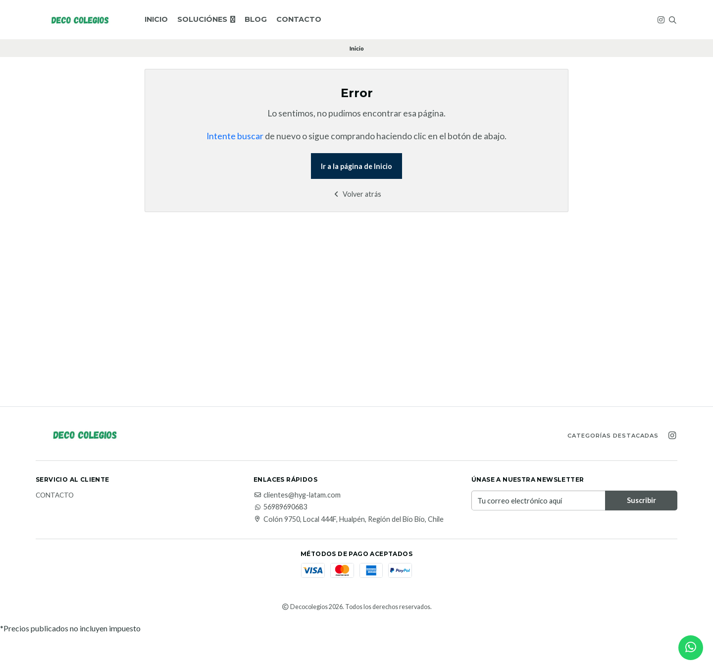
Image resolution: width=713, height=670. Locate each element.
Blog (256, 19)
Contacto (298, 19)
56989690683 (280, 506)
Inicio (156, 19)
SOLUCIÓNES (206, 19)
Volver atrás (356, 194)
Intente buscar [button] (234, 136)
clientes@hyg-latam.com (297, 495)
